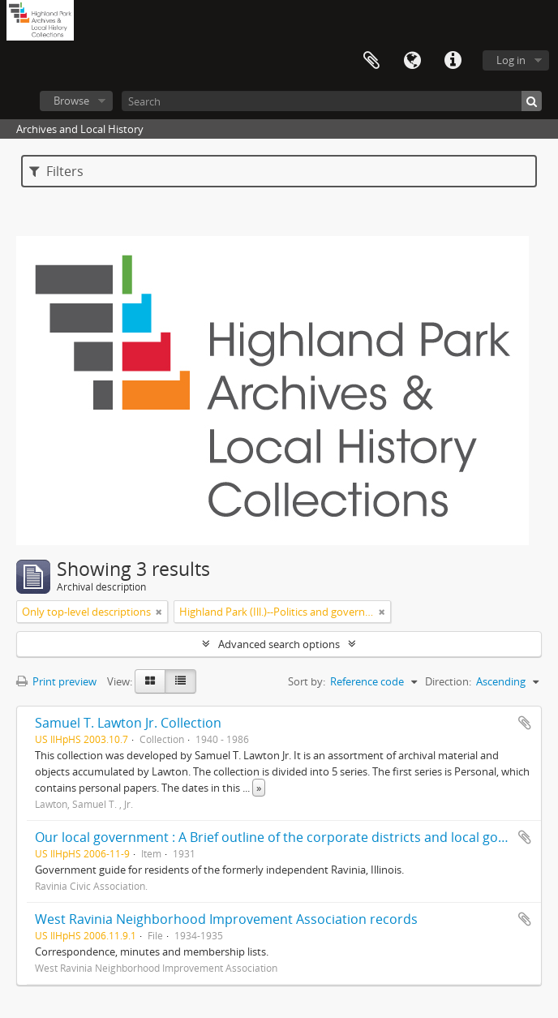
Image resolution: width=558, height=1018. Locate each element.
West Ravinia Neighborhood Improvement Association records (226, 919)
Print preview (56, 681)
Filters (56, 171)
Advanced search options (279, 644)
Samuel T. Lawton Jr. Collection (128, 723)
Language (412, 61)
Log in (511, 60)
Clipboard (371, 61)
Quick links (452, 61)
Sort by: (306, 681)
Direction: (448, 681)
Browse (71, 100)
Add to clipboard (525, 723)
